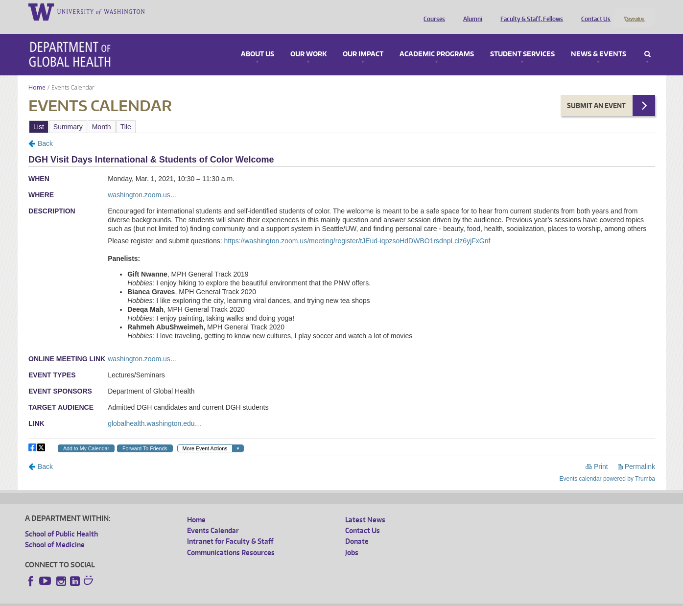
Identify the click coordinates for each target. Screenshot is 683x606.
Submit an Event (596, 92)
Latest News (365, 506)
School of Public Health (61, 520)
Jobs (351, 539)
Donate (633, 11)
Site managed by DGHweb (252, 598)
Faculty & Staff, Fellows (529, 11)
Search (647, 41)
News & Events (598, 41)
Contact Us (593, 11)
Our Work (308, 41)
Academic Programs (437, 41)
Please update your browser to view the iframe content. (341, 113)
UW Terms (194, 598)
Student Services (522, 41)
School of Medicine (55, 532)
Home (37, 74)
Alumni (470, 11)
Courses (432, 11)
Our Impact (363, 41)
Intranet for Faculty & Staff (230, 528)
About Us (257, 41)
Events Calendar (213, 517)
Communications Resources (231, 539)
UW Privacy (154, 598)
